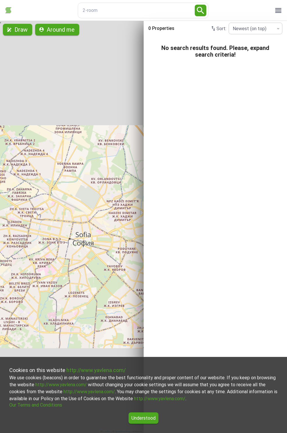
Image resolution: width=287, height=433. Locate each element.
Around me (57, 29)
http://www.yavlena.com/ (96, 370)
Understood (143, 418)
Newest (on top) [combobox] (249, 28)
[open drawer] (278, 10)
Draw (17, 29)
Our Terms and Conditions (35, 405)
